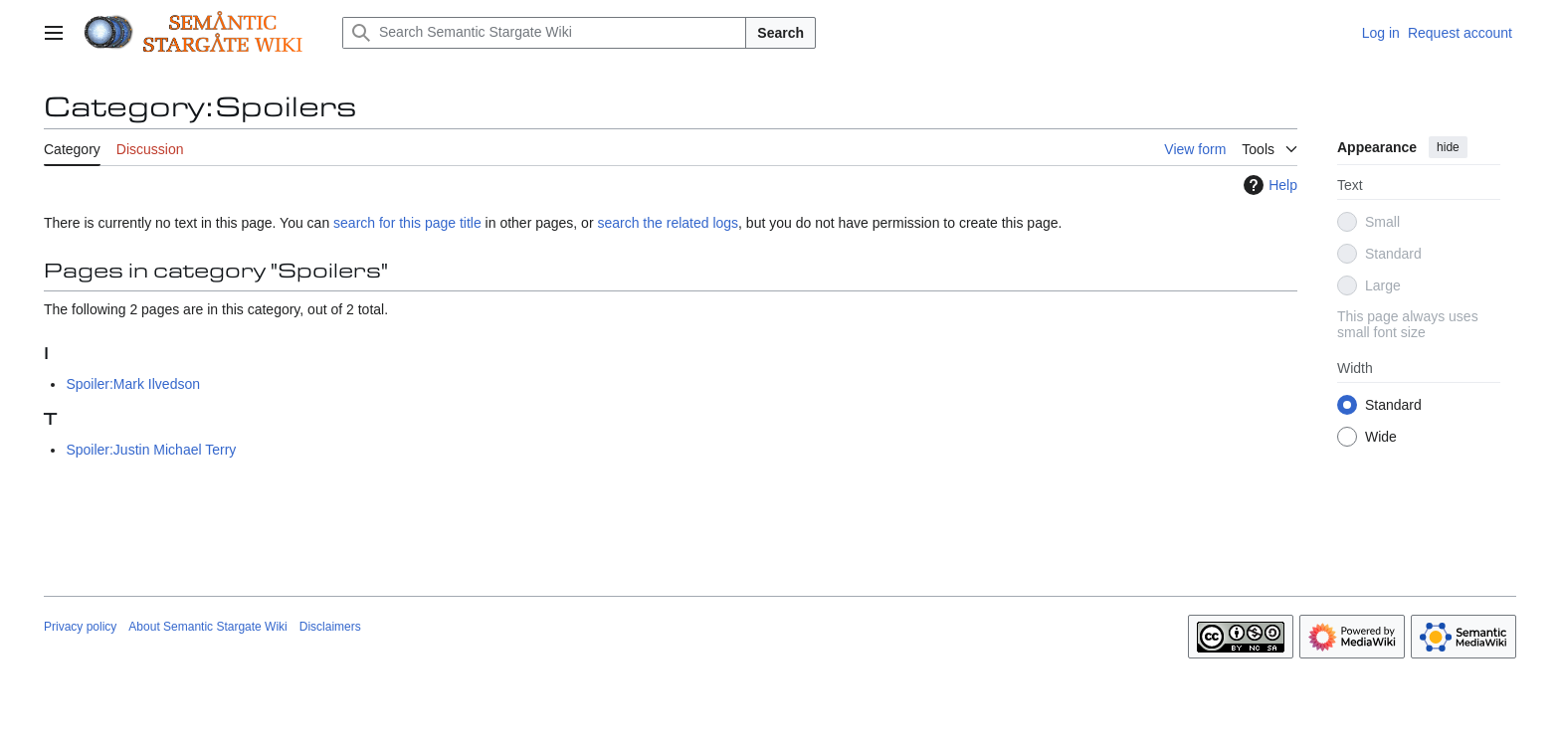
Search (780, 33)
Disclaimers (330, 627)
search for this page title (407, 223)
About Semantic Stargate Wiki (207, 627)
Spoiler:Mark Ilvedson (133, 384)
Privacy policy (80, 627)
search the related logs (667, 223)
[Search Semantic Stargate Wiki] (544, 33)
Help (1268, 185)
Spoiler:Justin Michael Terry (151, 450)
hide (1448, 147)
